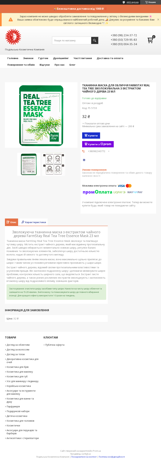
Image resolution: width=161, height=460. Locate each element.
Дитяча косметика (17, 416)
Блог (72, 64)
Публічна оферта (54, 344)
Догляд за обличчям (18, 344)
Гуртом (43, 58)
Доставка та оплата (110, 58)
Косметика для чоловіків (20, 420)
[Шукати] (94, 40)
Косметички (13, 425)
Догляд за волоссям (18, 349)
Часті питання (83, 58)
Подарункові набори (18, 411)
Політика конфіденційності (112, 456)
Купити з (99, 144)
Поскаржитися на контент (84, 456)
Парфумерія (13, 406)
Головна (12, 58)
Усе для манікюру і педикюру (22, 381)
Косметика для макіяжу (20, 371)
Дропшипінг (61, 58)
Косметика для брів (18, 366)
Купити (93, 135)
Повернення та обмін (21, 64)
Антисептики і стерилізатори (23, 438)
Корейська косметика (19, 385)
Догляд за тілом (16, 354)
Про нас (60, 64)
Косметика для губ (17, 376)
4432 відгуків (132, 2)
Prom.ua (97, 451)
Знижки (28, 58)
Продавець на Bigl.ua (80, 453)
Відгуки (45, 64)
